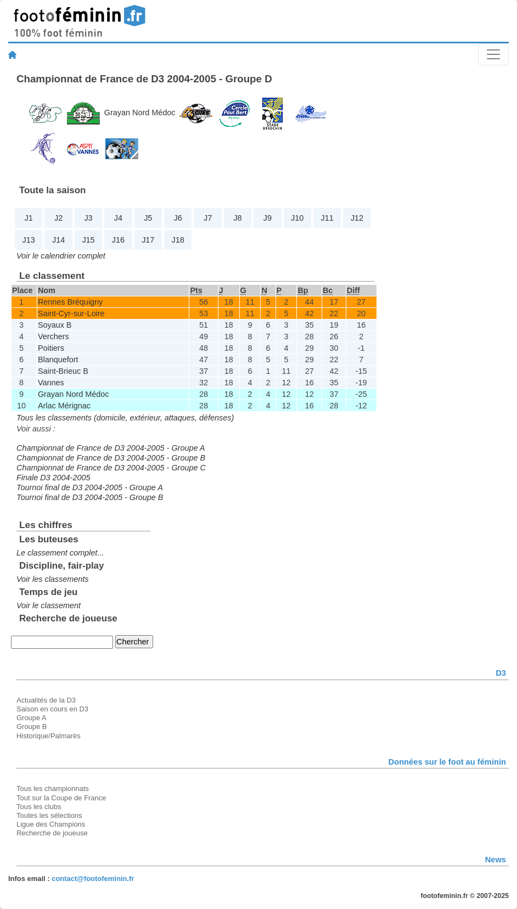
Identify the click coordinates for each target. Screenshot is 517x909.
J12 (357, 218)
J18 (178, 239)
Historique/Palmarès (48, 736)
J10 (297, 218)
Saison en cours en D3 (52, 709)
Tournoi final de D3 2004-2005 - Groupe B (89, 497)
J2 (58, 218)
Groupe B (31, 726)
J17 (148, 239)
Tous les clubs (38, 807)
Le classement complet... (60, 552)
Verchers (53, 336)
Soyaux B (55, 325)
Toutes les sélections (49, 815)
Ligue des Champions (50, 824)
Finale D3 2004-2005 (53, 477)
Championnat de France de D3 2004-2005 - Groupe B (110, 457)
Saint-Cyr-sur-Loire (71, 313)
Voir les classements (52, 579)
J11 (327, 218)
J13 (29, 239)
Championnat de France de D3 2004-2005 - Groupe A (110, 448)
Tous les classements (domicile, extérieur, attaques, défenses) (125, 417)
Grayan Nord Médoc (140, 112)
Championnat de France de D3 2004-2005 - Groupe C (111, 467)
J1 (29, 218)
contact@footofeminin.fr (93, 878)
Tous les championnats (52, 788)
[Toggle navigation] (493, 54)
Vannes (51, 382)
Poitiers (51, 348)
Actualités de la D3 (46, 700)
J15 (88, 239)
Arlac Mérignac (64, 405)
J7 (208, 218)
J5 (148, 218)
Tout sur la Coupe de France (61, 798)
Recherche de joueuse (52, 833)
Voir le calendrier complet (60, 255)
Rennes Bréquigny (70, 302)
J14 (58, 239)
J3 (88, 218)
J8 (237, 218)
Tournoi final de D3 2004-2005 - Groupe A (89, 487)
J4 (118, 218)
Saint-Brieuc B (63, 371)
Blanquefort (58, 359)
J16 (118, 239)
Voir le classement (48, 605)
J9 (267, 218)
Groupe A (31, 718)
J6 (178, 218)
